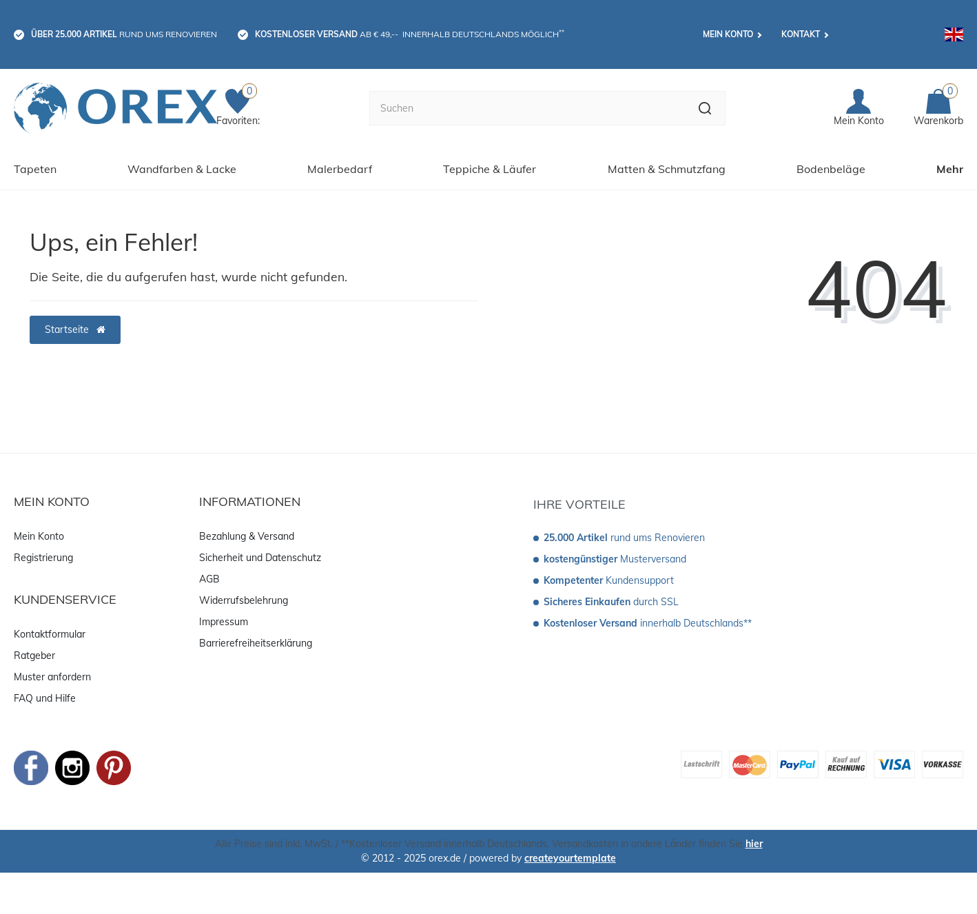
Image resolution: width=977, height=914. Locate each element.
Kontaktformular (49, 634)
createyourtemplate (570, 858)
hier (754, 843)
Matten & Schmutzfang (667, 169)
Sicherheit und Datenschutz (260, 557)
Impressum (223, 622)
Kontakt (800, 34)
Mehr (949, 169)
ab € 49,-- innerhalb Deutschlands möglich (409, 33)
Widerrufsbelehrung (243, 600)
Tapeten (35, 169)
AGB (209, 579)
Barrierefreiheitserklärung (255, 643)
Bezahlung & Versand (246, 536)
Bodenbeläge (830, 169)
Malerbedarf (339, 169)
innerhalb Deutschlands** (648, 623)
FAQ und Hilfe (45, 698)
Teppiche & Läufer (489, 169)
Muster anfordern (52, 677)
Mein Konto (728, 34)
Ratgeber (34, 655)
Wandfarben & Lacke (181, 169)
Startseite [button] (75, 329)
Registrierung (43, 557)
